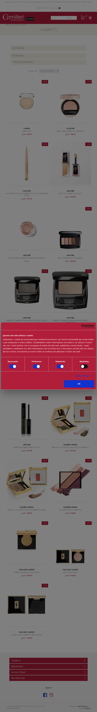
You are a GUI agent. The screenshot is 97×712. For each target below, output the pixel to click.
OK (79, 384)
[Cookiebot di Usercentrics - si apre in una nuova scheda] (83, 326)
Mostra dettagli (82, 376)
